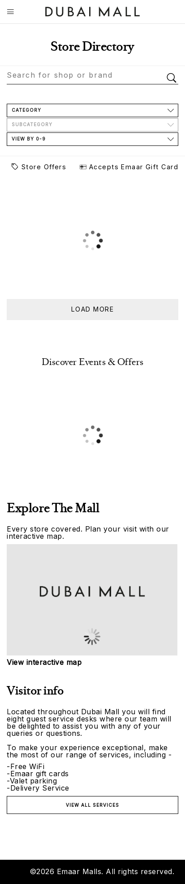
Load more (92, 309)
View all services (92, 805)
